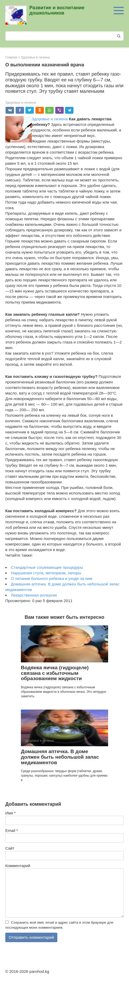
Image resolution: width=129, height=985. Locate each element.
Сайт (10, 848)
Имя (10, 813)
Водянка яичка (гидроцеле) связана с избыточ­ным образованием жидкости (55, 673)
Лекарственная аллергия (34, 595)
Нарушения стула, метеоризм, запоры (46, 573)
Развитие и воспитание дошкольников (56, 10)
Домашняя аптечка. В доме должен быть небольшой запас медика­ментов (60, 757)
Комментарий (17, 865)
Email (11, 830)
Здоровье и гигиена (20, 102)
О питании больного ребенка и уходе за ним (51, 578)
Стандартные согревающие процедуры (47, 567)
